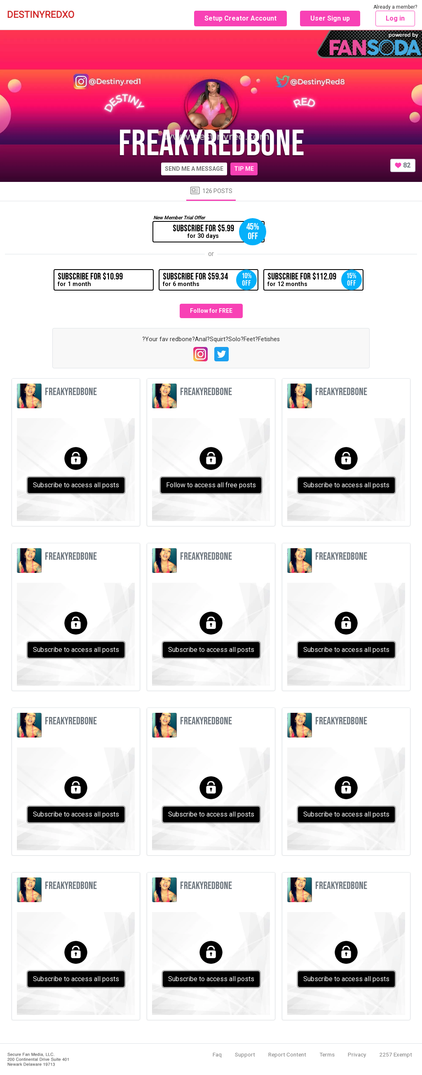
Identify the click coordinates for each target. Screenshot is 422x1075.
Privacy (357, 1054)
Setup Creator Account (240, 18)
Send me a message (194, 168)
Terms (327, 1054)
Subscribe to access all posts (76, 485)
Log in (395, 18)
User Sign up (330, 18)
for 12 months (314, 280)
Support (245, 1054)
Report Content (287, 1054)
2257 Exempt (395, 1054)
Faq (217, 1054)
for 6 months (210, 280)
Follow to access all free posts (211, 485)
